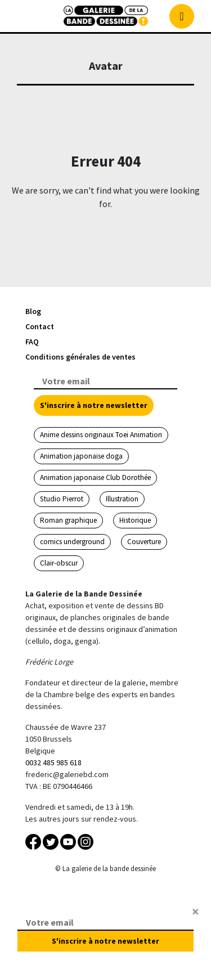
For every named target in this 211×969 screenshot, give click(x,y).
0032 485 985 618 (53, 762)
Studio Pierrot (61, 499)
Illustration (122, 499)
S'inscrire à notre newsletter (93, 405)
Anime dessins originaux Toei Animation (101, 434)
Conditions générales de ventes (80, 357)
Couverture (144, 541)
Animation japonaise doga (81, 456)
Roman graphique (68, 520)
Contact (39, 326)
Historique (135, 520)
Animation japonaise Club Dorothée (95, 477)
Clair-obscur (59, 563)
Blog (33, 311)
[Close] (195, 911)
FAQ (32, 342)
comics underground (72, 541)
